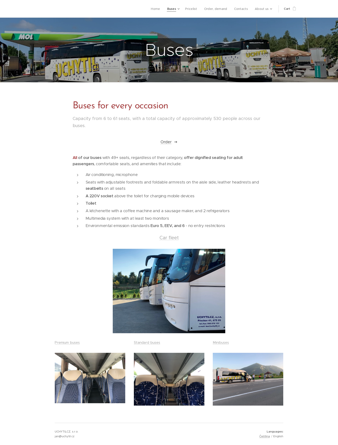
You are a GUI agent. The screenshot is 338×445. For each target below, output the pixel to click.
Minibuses (221, 343)
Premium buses (67, 343)
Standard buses (147, 343)
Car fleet (169, 238)
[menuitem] (160, 8)
